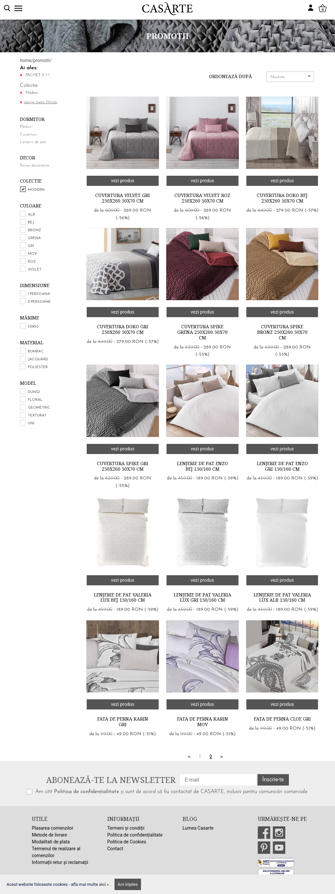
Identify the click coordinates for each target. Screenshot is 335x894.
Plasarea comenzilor (52, 828)
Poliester (38, 367)
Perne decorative (34, 165)
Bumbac (36, 351)
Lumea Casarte (198, 828)
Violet (35, 269)
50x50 (33, 327)
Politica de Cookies (126, 841)
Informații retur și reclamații (60, 862)
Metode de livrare (49, 834)
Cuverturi (28, 134)
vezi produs (122, 180)
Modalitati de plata (51, 841)
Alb (31, 215)
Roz (32, 262)
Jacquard (38, 359)
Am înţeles (128, 884)
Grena (34, 238)
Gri (31, 246)
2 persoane (39, 302)
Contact (115, 848)
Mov (32, 254)
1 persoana (39, 294)
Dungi (34, 392)
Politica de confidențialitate (86, 791)
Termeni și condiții (126, 828)
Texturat (37, 415)
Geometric (39, 408)
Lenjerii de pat (33, 142)
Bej (31, 222)
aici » (104, 884)
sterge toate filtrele (40, 102)
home (25, 60)
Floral (35, 400)
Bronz (34, 230)
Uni (31, 423)
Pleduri (26, 126)
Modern (36, 190)
